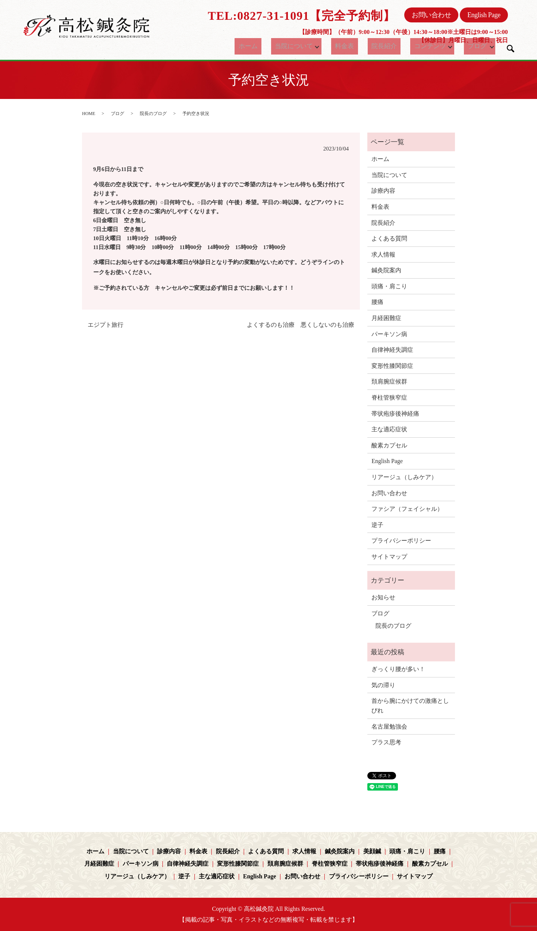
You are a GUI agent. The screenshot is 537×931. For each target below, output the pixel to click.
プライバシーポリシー (401, 540)
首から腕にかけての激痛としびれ (410, 706)
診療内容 (383, 190)
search (510, 48)
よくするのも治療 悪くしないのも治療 (300, 325)
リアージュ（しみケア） (404, 477)
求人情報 (383, 254)
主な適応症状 (389, 429)
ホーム (256, 46)
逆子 (377, 525)
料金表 (349, 46)
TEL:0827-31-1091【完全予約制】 (301, 15)
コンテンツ (422, 46)
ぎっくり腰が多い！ (398, 669)
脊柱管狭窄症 (389, 397)
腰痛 (377, 302)
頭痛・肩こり (389, 286)
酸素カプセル (389, 445)
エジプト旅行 (105, 325)
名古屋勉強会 (389, 726)
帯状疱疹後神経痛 (395, 413)
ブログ (472, 46)
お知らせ (383, 597)
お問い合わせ (431, 15)
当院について (296, 46)
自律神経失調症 (392, 350)
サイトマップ (389, 556)
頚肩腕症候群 (389, 381)
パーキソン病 (389, 334)
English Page (483, 15)
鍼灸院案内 (386, 270)
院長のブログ (153, 113)
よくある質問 (389, 238)
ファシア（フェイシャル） (407, 509)
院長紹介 (382, 46)
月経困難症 (386, 318)
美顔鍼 (372, 851)
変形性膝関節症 (392, 366)
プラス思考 (386, 742)
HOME (88, 113)
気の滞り (383, 685)
